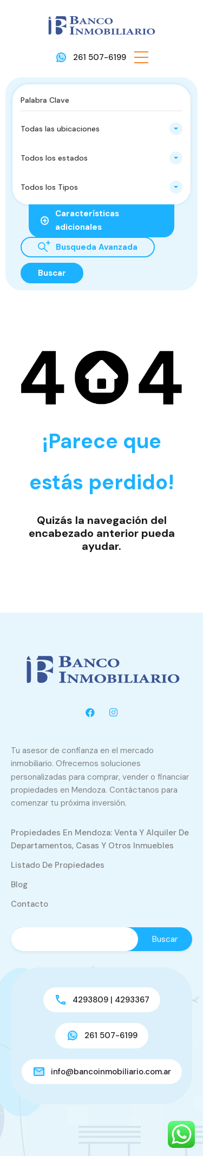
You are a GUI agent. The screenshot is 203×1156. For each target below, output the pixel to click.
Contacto (29, 904)
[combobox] (101, 129)
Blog (19, 884)
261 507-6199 (99, 57)
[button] (141, 57)
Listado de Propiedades (57, 865)
